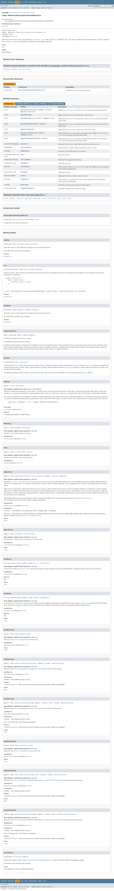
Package (11, 2)
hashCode (36, 198)
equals (12, 198)
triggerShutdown (27, 188)
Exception (34, 244)
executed (88, 110)
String (15, 159)
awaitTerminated (27, 129)
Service (5, 26)
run (22, 154)
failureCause (26, 147)
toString (24, 184)
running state (88, 115)
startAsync (25, 166)
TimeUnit (46, 118)
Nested (9, 8)
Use (22, 2)
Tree (26, 2)
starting (72, 179)
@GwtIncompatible (8, 30)
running (82, 151)
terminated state (89, 129)
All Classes (4, 5)
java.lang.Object (7, 19)
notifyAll (52, 198)
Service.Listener (10, 69)
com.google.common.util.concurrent (21, 12)
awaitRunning (26, 115)
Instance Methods (23, 104)
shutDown (24, 163)
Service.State (24, 69)
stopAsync (24, 179)
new (82, 603)
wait (59, 198)
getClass (28, 198)
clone (6, 198)
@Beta (6, 335)
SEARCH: (90, 6)
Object (11, 34)
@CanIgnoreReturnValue (13, 563)
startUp (23, 172)
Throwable (8, 147)
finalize (19, 198)
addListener (25, 110)
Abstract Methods (40, 104)
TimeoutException (57, 663)
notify (44, 198)
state (23, 175)
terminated (92, 603)
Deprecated (33, 2)
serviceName (25, 159)
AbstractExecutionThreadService (33, 32)
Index (40, 2)
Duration (34, 124)
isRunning (24, 151)
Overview (4, 2)
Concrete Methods (57, 104)
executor (24, 144)
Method (26, 8)
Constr (20, 8)
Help (44, 2)
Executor (24, 111)
